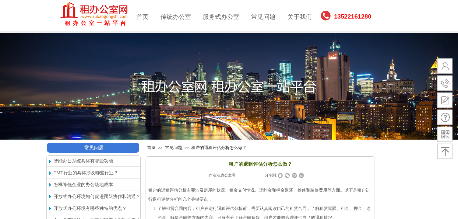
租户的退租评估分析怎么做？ (219, 147)
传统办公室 (175, 16)
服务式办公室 (221, 16)
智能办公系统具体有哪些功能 (83, 160)
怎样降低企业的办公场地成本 (83, 184)
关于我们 (299, 16)
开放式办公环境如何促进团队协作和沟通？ (97, 196)
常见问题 (263, 16)
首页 (142, 16)
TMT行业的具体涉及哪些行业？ (86, 172)
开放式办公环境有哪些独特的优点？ (90, 208)
